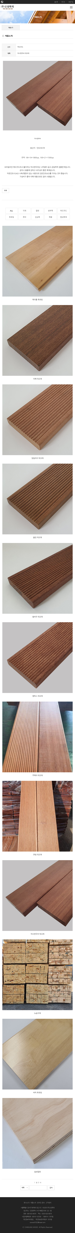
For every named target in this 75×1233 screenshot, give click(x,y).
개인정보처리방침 (28, 1219)
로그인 (63, 2)
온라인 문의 (41, 1203)
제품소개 (33, 1203)
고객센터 (48, 1203)
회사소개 (26, 1203)
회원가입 (71, 2)
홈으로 (56, 2)
